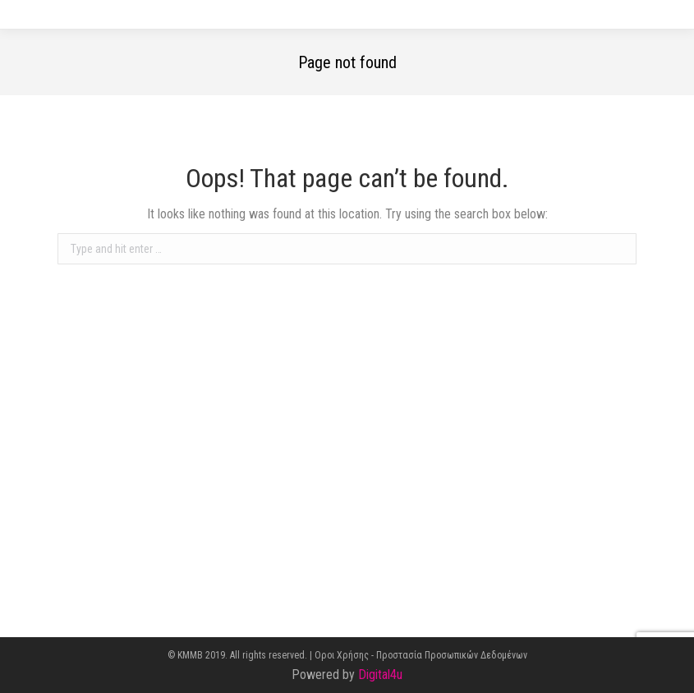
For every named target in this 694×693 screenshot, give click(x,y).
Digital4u (380, 674)
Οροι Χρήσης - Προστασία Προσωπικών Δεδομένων (421, 655)
